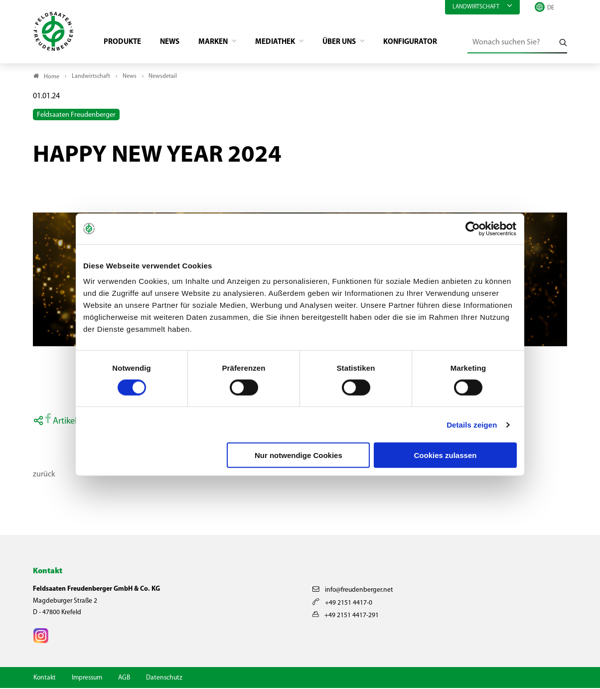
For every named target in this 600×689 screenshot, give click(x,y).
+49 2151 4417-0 (342, 604)
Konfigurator (427, 43)
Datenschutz (164, 679)
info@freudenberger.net (352, 591)
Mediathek (286, 43)
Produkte (126, 43)
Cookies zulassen (445, 455)
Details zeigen (472, 424)
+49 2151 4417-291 (345, 616)
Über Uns (354, 43)
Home (51, 78)
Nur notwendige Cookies (298, 455)
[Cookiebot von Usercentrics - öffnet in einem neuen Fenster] (473, 228)
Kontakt (44, 679)
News (175, 43)
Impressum (87, 679)
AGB (124, 679)
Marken (221, 43)
